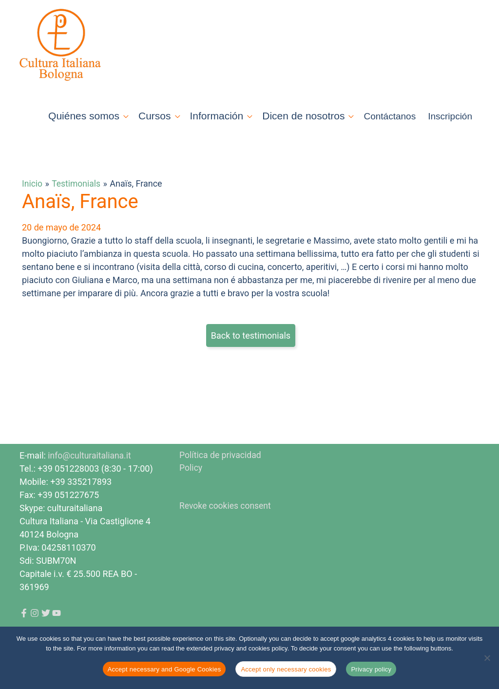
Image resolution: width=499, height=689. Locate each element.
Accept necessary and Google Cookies (164, 669)
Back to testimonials (250, 349)
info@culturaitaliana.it (90, 469)
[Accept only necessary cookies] (487, 658)
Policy (191, 483)
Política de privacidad (221, 469)
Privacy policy (371, 669)
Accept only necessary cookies (286, 669)
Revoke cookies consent (226, 521)
